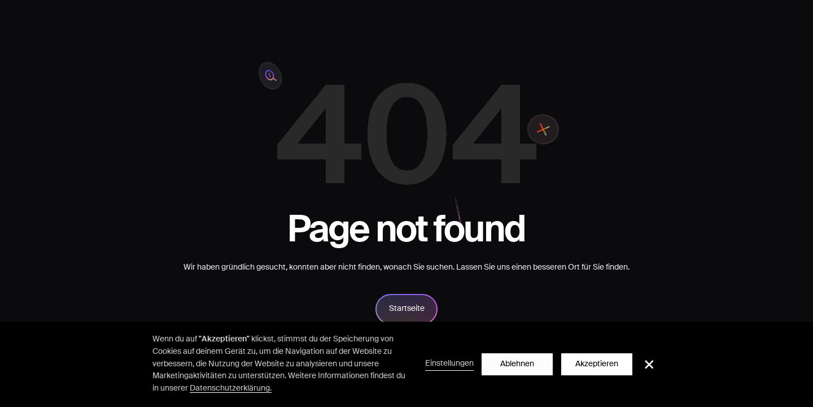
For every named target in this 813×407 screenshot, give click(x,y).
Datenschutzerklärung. (231, 388)
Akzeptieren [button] (596, 364)
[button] (649, 364)
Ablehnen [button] (517, 364)
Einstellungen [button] (449, 363)
